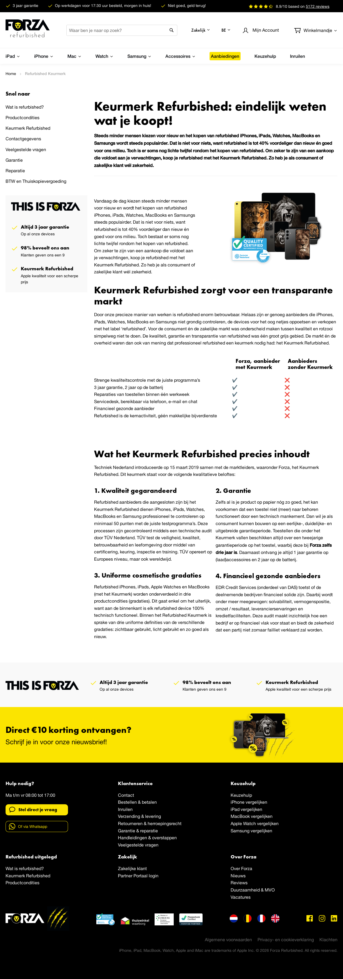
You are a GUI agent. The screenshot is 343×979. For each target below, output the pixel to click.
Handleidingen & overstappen (147, 837)
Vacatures (241, 897)
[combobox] (121, 30)
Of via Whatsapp (28, 826)
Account (266, 30)
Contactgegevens (23, 138)
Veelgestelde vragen (26, 149)
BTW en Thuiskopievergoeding (36, 181)
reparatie (149, 830)
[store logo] (28, 30)
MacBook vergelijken (252, 816)
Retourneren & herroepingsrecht (149, 823)
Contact (126, 795)
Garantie (14, 160)
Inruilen (125, 809)
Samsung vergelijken (251, 830)
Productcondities (22, 117)
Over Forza (241, 868)
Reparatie (15, 170)
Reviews (239, 882)
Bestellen (127, 802)
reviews (317, 6)
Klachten (328, 939)
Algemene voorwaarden (228, 939)
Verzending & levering (139, 816)
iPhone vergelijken (249, 802)
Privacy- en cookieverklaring (286, 939)
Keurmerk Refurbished (28, 128)
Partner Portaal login (138, 875)
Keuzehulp (241, 795)
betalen (149, 802)
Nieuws (238, 875)
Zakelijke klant (132, 868)
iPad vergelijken (246, 809)
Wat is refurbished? (25, 106)
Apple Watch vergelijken (255, 823)
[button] (200, 30)
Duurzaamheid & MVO (253, 889)
